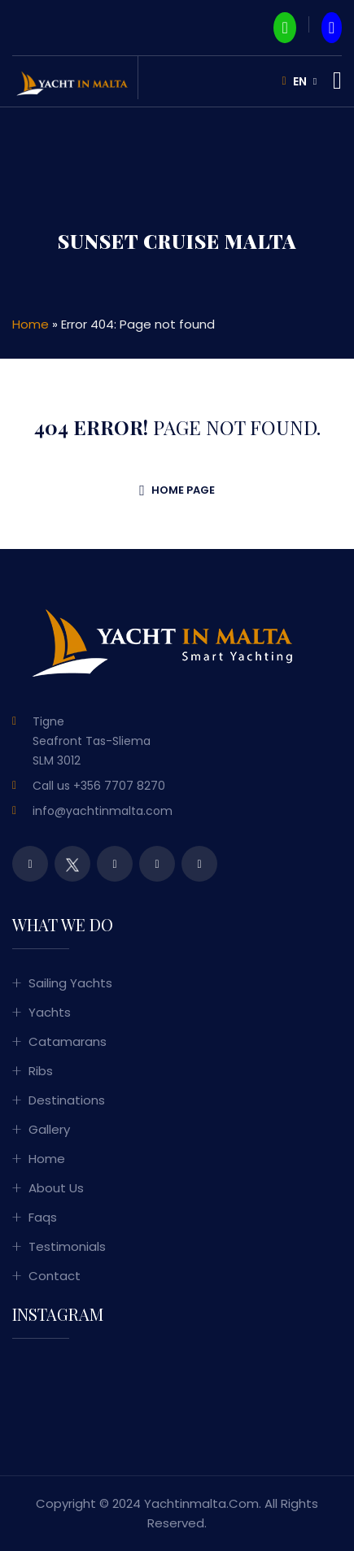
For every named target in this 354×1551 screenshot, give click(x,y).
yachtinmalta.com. (202, 1503)
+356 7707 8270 (119, 786)
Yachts (49, 1012)
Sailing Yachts (70, 982)
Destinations (66, 1100)
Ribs (40, 1070)
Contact (54, 1275)
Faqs (42, 1217)
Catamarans (67, 1041)
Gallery (49, 1129)
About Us (56, 1187)
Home (30, 324)
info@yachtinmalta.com (103, 811)
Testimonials (67, 1246)
